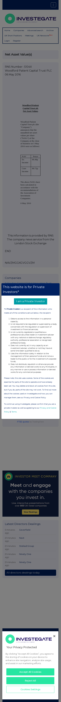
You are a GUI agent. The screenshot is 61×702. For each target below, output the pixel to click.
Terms (14, 412)
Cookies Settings (30, 689)
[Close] (54, 636)
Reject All (30, 680)
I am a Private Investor (30, 301)
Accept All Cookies (30, 672)
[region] (30, 665)
